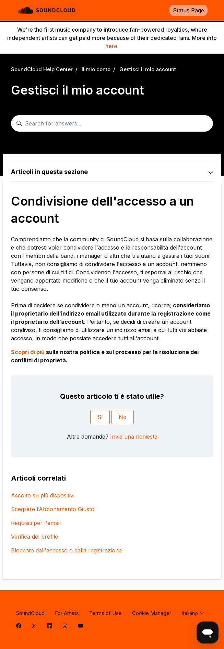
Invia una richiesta (133, 436)
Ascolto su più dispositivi (42, 495)
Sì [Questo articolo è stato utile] (100, 417)
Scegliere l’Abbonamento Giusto (52, 509)
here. (112, 46)
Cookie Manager (151, 613)
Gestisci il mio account (147, 69)
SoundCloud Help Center (42, 69)
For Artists (67, 613)
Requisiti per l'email (36, 522)
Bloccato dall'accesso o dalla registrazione (66, 550)
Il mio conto (96, 69)
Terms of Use (105, 613)
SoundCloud (30, 613)
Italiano (192, 613)
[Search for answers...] (112, 123)
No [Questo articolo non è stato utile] (123, 417)
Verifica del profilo (34, 536)
